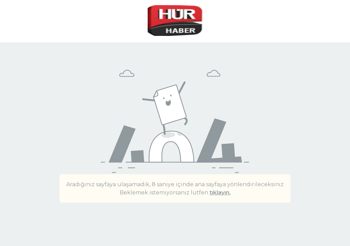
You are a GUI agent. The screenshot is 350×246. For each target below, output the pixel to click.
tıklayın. (220, 192)
